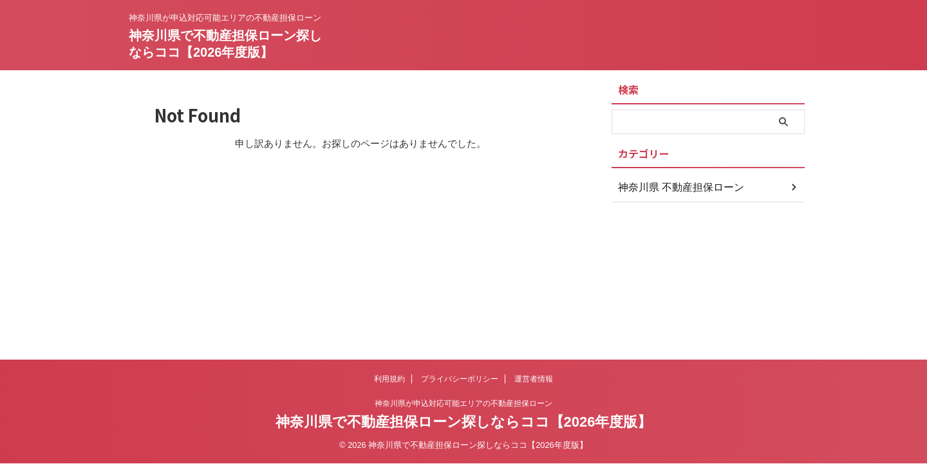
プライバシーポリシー (459, 378)
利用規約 (389, 378)
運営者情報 (533, 378)
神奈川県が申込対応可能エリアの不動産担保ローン (463, 403)
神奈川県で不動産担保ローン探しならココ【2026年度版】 (464, 422)
